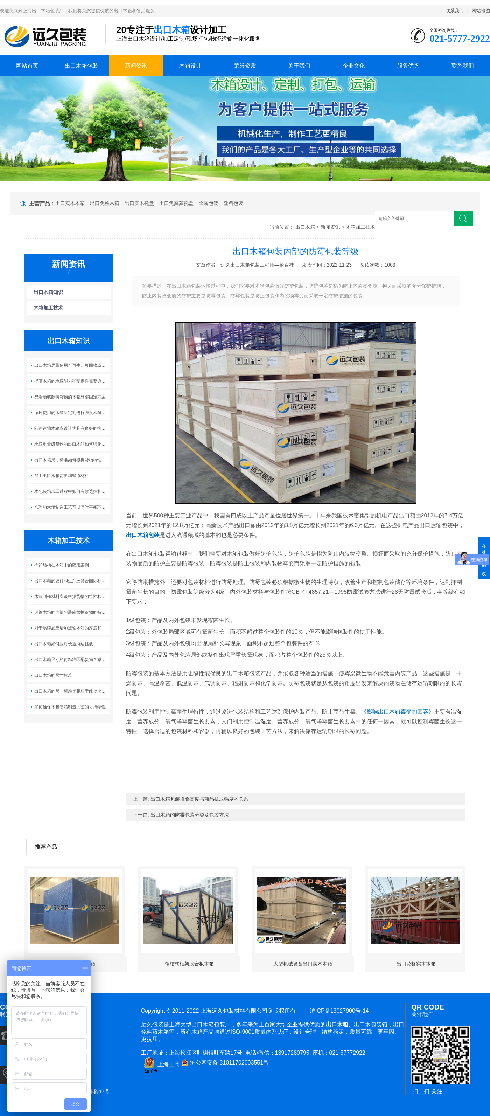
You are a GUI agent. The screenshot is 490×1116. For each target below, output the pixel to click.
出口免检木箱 (104, 203)
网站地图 (481, 10)
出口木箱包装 (81, 66)
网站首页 (27, 66)
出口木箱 (305, 227)
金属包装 (208, 203)
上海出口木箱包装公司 (47, 36)
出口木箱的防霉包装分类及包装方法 (189, 815)
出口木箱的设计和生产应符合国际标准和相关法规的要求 (72, 580)
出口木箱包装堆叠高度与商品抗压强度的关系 (199, 799)
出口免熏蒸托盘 (176, 203)
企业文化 (354, 66)
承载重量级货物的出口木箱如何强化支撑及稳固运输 (72, 444)
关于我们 (299, 66)
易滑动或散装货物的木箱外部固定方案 (70, 396)
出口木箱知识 (48, 292)
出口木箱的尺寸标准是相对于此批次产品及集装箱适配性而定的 (72, 691)
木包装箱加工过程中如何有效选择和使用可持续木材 (72, 491)
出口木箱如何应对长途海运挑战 (63, 643)
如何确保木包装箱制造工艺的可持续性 (70, 706)
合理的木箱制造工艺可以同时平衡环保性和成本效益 (72, 507)
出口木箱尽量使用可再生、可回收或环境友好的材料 (72, 365)
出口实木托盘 (139, 203)
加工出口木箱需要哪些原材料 (61, 475)
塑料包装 (233, 203)
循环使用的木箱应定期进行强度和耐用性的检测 (72, 412)
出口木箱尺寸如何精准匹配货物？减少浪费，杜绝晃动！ (72, 659)
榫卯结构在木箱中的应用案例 (61, 565)
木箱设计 (190, 66)
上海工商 (160, 1064)
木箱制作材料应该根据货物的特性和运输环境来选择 (72, 596)
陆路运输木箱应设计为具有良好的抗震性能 (72, 428)
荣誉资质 (245, 66)
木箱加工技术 (360, 227)
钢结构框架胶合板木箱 (189, 963)
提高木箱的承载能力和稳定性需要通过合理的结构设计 (72, 381)
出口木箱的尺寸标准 (53, 675)
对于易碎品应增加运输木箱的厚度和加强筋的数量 (72, 628)
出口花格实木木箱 (416, 963)
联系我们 (455, 10)
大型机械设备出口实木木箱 (302, 963)
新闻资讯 (136, 66)
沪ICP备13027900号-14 (338, 1011)
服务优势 (408, 66)
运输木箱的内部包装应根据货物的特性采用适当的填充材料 (72, 612)
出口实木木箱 (70, 203)
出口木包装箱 (370, 1024)
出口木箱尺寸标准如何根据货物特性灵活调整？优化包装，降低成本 (72, 459)
